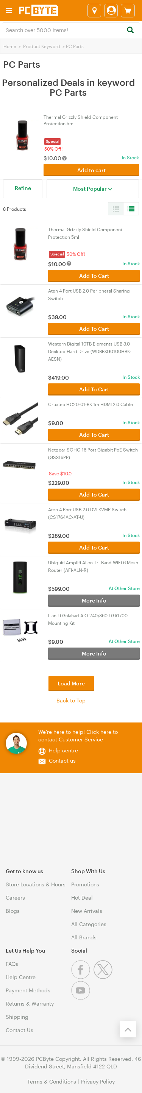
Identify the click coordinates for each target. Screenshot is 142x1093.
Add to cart (91, 170)
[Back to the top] (128, 1029)
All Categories (88, 924)
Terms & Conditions (51, 1081)
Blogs (13, 911)
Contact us (62, 760)
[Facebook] (82, 977)
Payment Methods (28, 990)
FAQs (12, 964)
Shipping (17, 1017)
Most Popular (92, 188)
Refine (23, 188)
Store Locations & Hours (36, 884)
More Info (94, 600)
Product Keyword (41, 46)
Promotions (85, 884)
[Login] (111, 10)
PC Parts (75, 46)
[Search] (130, 30)
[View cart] (128, 10)
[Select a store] (94, 10)
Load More (71, 683)
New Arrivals (86, 911)
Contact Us (19, 1030)
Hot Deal (82, 897)
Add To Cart (94, 275)
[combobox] (71, 29)
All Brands (84, 937)
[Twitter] (104, 977)
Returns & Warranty (30, 1003)
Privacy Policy (98, 1081)
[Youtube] (81, 998)
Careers (15, 897)
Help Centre (21, 977)
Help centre (63, 750)
